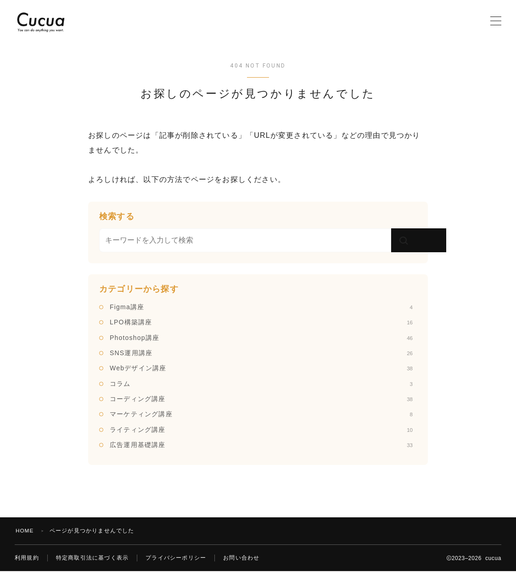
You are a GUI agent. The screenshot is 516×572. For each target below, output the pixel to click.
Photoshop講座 (261, 337)
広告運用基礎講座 (261, 444)
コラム (261, 383)
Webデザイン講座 (261, 368)
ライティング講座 (261, 429)
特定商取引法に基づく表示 (92, 558)
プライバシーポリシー (176, 558)
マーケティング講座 (261, 414)
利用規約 (27, 558)
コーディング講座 (261, 398)
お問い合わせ (241, 558)
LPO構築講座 (261, 322)
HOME (25, 530)
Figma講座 (261, 307)
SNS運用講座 (261, 353)
